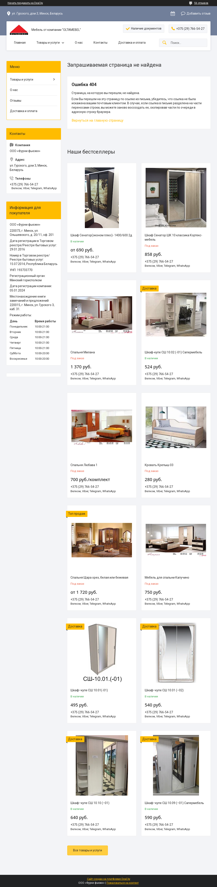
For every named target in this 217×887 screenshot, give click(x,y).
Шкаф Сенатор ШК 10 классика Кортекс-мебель (173, 237)
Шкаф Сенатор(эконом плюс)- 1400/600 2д (101, 235)
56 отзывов (201, 3)
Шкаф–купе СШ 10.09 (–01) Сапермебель (174, 803)
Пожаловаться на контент (123, 882)
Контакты (100, 42)
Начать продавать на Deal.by (25, 3)
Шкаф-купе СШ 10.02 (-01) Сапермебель (173, 352)
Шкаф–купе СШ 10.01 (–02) (164, 690)
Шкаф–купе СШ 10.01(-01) (89, 690)
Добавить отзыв (198, 13)
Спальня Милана (83, 352)
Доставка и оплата (132, 42)
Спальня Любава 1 (84, 465)
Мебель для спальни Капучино (167, 577)
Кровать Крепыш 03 (159, 465)
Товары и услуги (48, 42)
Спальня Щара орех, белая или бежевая (99, 577)
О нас (79, 42)
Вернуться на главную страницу (97, 120)
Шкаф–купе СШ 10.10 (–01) (90, 803)
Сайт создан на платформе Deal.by (108, 878)
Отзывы (15, 100)
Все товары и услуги (87, 850)
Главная (20, 42)
